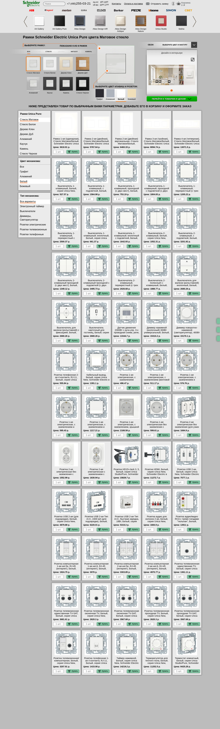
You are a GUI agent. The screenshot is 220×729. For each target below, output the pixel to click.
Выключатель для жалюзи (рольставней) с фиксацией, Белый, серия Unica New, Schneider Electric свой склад (66, 333)
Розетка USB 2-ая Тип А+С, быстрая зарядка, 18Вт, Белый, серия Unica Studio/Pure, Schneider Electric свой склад (126, 522)
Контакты (116, 3)
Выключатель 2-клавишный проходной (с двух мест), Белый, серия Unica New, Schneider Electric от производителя (66, 286)
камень (88, 51)
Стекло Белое (49, 73)
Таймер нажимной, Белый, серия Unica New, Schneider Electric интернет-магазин (126, 662)
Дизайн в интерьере (172, 53)
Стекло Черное (82, 93)
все (28, 51)
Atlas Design (79, 29)
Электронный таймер (32, 206)
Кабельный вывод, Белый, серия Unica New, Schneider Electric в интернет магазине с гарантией (96, 380)
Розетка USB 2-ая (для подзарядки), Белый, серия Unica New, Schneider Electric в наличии (66, 521)
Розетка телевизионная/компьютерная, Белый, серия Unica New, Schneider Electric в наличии (66, 663)
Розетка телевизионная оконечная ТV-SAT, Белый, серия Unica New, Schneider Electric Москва (126, 616)
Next (194, 21)
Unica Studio (161, 29)
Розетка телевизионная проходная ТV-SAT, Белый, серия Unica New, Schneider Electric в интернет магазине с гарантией (187, 617)
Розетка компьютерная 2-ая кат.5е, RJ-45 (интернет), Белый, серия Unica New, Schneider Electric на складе (126, 570)
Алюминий (33, 93)
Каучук (50, 93)
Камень (66, 93)
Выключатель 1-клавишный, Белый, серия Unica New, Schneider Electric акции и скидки (66, 191)
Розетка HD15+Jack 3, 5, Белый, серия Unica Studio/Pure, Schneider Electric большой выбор (127, 473)
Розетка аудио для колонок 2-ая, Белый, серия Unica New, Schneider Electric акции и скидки (156, 521)
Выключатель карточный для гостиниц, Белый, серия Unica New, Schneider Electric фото (96, 332)
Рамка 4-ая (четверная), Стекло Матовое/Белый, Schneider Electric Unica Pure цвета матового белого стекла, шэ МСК (187, 144)
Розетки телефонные (32, 234)
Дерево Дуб (82, 73)
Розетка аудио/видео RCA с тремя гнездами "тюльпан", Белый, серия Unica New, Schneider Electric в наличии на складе (187, 522)
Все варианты (28, 201)
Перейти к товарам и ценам (171, 99)
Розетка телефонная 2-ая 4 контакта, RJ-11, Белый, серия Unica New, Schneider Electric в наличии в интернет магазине (66, 381)
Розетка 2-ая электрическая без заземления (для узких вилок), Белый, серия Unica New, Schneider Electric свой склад (187, 428)
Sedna (181, 29)
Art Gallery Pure (59, 29)
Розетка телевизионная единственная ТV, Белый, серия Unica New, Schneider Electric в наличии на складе (187, 569)
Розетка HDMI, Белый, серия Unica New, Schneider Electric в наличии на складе (157, 473)
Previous (25, 21)
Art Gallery (39, 29)
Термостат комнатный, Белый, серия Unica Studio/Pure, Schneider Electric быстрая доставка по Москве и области (187, 664)
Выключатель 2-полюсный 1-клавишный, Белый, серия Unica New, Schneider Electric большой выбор (156, 286)
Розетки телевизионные (33, 229)
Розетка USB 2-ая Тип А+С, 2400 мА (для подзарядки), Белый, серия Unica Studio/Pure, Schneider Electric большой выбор (96, 522)
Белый (121, 99)
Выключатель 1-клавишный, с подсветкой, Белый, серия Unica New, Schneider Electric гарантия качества (96, 192)
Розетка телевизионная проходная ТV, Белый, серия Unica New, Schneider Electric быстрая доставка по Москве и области (156, 617)
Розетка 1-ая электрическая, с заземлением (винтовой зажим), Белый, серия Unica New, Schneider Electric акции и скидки (156, 381)
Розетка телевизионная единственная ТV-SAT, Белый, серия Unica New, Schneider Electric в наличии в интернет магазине (66, 617)
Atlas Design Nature (140, 30)
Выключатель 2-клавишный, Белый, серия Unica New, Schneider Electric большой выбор (156, 238)
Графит (99, 99)
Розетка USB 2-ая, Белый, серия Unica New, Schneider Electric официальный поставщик (187, 474)
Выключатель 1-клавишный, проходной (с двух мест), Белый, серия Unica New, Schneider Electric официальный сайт (126, 192)
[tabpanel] (171, 75)
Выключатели (27, 211)
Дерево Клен (66, 73)
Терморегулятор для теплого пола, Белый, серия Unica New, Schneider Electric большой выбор (156, 663)
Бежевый (132, 99)
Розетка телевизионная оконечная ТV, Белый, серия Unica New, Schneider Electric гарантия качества (96, 616)
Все (22, 166)
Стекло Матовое (33, 73)
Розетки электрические (33, 224)
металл (74, 51)
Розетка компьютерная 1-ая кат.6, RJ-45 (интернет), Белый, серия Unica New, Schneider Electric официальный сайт (96, 570)
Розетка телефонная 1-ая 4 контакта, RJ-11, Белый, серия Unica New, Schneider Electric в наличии (96, 663)
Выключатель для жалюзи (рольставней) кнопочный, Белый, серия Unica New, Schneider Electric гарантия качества (187, 286)
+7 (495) (79, 3)
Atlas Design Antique (120, 30)
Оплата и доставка (133, 3)
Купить (73, 151)
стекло (49, 51)
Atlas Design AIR (100, 29)
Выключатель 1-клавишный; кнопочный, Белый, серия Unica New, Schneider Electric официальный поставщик (96, 239)
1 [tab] (171, 90)
